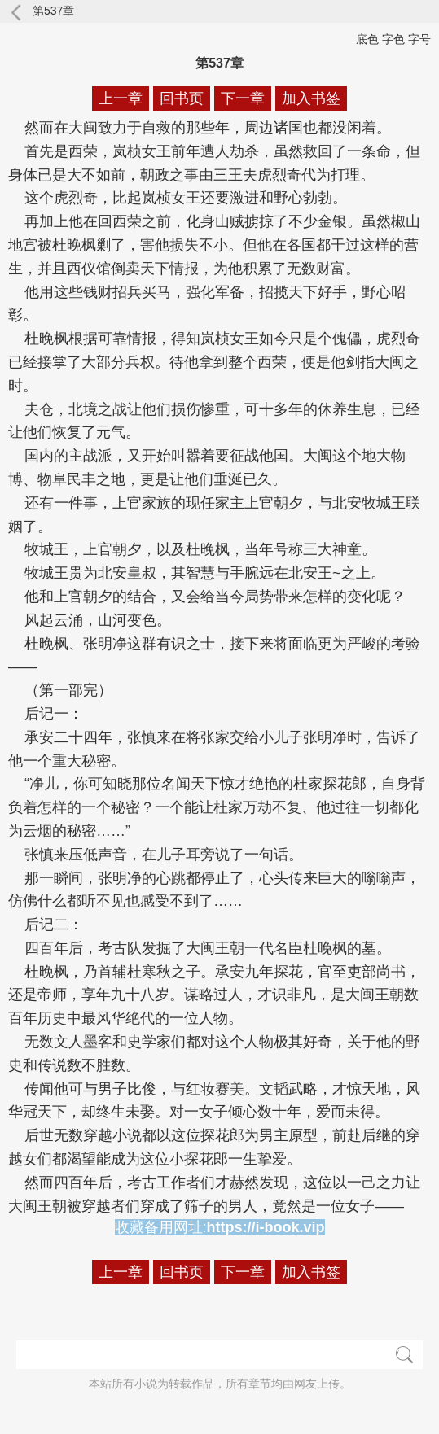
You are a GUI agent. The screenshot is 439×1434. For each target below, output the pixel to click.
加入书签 (311, 98)
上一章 (121, 98)
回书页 (182, 98)
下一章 (243, 98)
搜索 (404, 1354)
